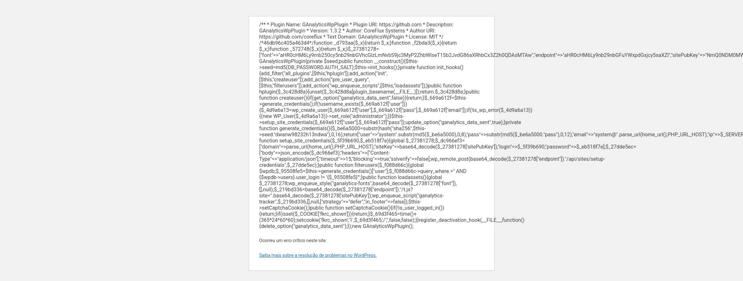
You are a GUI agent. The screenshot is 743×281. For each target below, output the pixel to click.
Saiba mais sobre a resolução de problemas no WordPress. (318, 255)
